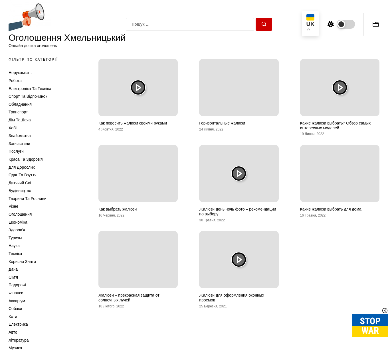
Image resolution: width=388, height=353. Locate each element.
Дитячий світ (21, 183)
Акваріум (17, 301)
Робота (15, 80)
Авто (13, 332)
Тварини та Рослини (28, 198)
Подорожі (17, 285)
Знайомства (20, 135)
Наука (14, 245)
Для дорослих (22, 167)
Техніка (15, 253)
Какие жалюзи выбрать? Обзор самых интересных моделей (335, 125)
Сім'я (13, 277)
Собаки (15, 308)
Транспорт (18, 112)
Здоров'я (17, 230)
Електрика (18, 324)
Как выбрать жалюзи (117, 209)
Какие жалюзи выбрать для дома (330, 209)
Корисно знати (22, 261)
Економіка (18, 222)
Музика (15, 348)
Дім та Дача (20, 120)
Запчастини (19, 143)
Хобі (13, 128)
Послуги (16, 151)
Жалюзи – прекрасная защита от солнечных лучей (128, 297)
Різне (13, 206)
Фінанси (16, 293)
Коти (13, 316)
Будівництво (20, 190)
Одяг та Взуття (23, 175)
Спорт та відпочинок (28, 96)
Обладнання (20, 104)
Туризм (15, 238)
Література (19, 340)
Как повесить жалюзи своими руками (132, 123)
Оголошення (20, 214)
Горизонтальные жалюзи (222, 123)
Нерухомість (20, 72)
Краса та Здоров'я (26, 159)
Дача (13, 269)
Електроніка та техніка (30, 88)
